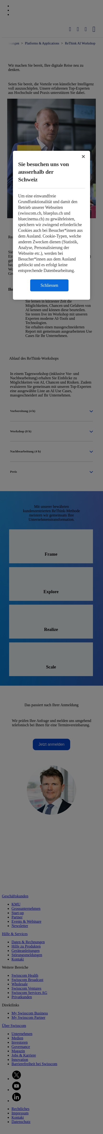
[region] (51, 225)
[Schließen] (83, 156)
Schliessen (49, 285)
